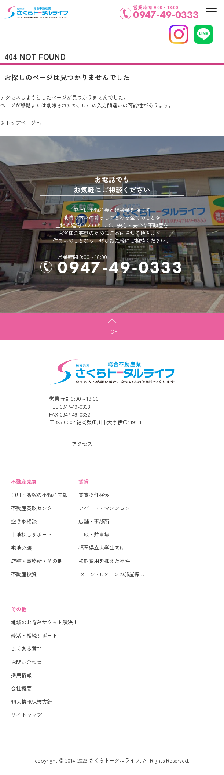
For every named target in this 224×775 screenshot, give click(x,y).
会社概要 (21, 688)
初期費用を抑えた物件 (104, 561)
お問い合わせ (26, 662)
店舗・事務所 (93, 521)
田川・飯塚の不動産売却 (39, 494)
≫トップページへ (20, 122)
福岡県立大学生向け (101, 547)
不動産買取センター (34, 508)
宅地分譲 (21, 547)
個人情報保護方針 (31, 701)
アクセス (82, 443)
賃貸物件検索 (93, 494)
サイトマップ (26, 714)
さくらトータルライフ (114, 760)
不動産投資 (24, 574)
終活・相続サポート (34, 635)
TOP (112, 331)
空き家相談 (24, 521)
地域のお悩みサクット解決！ (44, 622)
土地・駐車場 (93, 534)
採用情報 (21, 675)
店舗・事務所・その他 (36, 561)
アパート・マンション (104, 508)
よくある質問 (26, 648)
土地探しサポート (31, 534)
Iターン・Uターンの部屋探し (111, 574)
